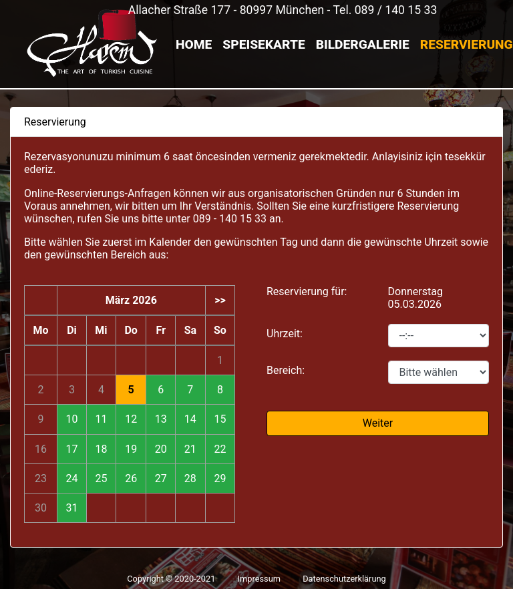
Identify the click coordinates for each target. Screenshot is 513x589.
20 (161, 449)
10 (71, 419)
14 (190, 419)
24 (71, 478)
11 (101, 419)
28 (190, 478)
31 (71, 508)
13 (161, 419)
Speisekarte (263, 44)
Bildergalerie (362, 44)
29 (220, 478)
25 (101, 478)
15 (220, 419)
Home (194, 44)
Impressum (259, 579)
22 (220, 449)
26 (131, 478)
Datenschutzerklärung (344, 579)
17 (71, 449)
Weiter (378, 423)
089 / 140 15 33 (396, 10)
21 (190, 449)
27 (161, 478)
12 (131, 419)
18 (101, 449)
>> (220, 300)
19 (131, 449)
